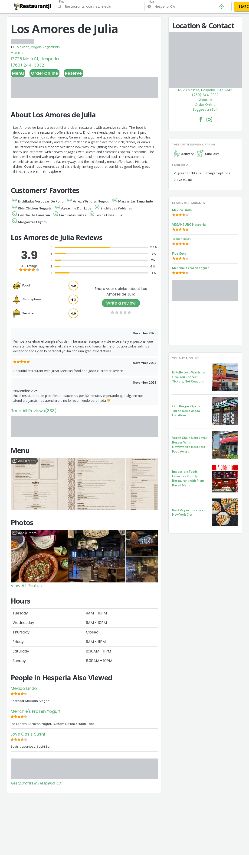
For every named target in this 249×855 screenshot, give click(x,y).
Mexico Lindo (24, 688)
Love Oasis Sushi (28, 734)
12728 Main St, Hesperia (35, 59)
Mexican (23, 47)
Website (205, 99)
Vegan (36, 47)
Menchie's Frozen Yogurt (36, 711)
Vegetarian (51, 47)
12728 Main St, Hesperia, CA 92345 (205, 90)
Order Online (44, 73)
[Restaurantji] (32, 6)
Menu (18, 73)
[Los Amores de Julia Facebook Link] (201, 119)
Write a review (121, 303)
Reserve (73, 73)
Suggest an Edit (205, 109)
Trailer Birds (181, 239)
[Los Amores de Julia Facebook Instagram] (209, 119)
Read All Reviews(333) (34, 411)
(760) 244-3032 (27, 65)
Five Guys (179, 253)
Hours (17, 52)
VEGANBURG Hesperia (189, 224)
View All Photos (26, 585)
